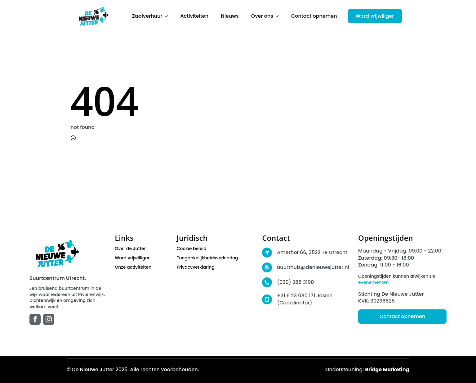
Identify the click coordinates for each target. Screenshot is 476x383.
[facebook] (35, 319)
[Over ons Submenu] (279, 16)
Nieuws (230, 16)
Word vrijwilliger (132, 258)
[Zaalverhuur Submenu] (168, 16)
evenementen (373, 282)
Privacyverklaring (196, 267)
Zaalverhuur (147, 16)
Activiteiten (194, 16)
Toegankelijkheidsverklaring (207, 258)
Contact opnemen (314, 16)
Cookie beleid (192, 248)
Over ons (262, 16)
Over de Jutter (130, 248)
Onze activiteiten (133, 267)
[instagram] (48, 319)
